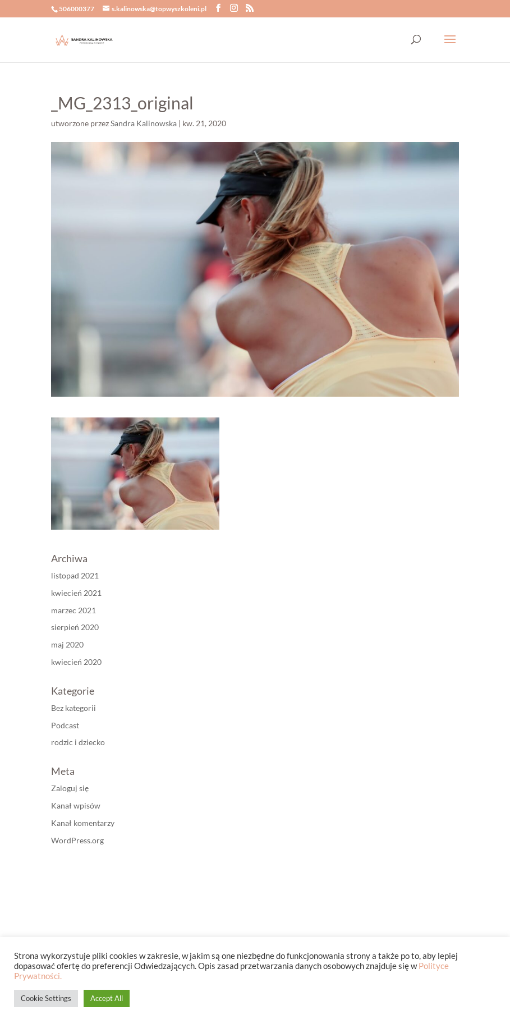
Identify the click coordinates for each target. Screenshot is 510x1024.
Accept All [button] (106, 998)
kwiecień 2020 (76, 662)
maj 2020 (67, 644)
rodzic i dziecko (78, 742)
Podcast (65, 725)
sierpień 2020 (75, 627)
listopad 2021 (75, 575)
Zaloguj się (70, 788)
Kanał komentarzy (82, 823)
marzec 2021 (73, 610)
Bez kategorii (73, 708)
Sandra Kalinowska (144, 123)
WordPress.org (77, 840)
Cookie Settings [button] (46, 998)
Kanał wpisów (75, 805)
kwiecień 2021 (76, 593)
